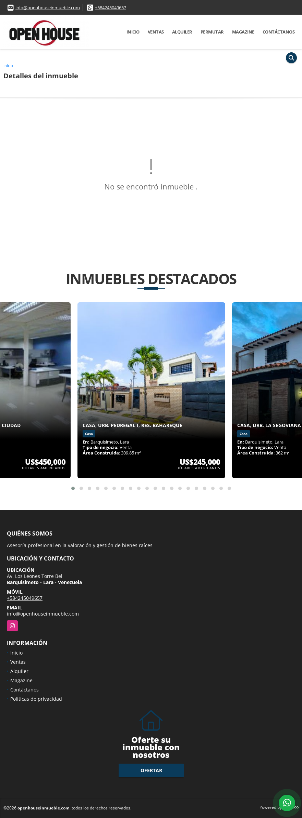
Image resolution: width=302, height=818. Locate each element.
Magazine (243, 32)
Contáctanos (279, 32)
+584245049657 (110, 7)
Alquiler (182, 32)
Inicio (133, 32)
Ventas (156, 32)
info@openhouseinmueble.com (47, 7)
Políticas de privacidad (36, 699)
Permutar (212, 32)
